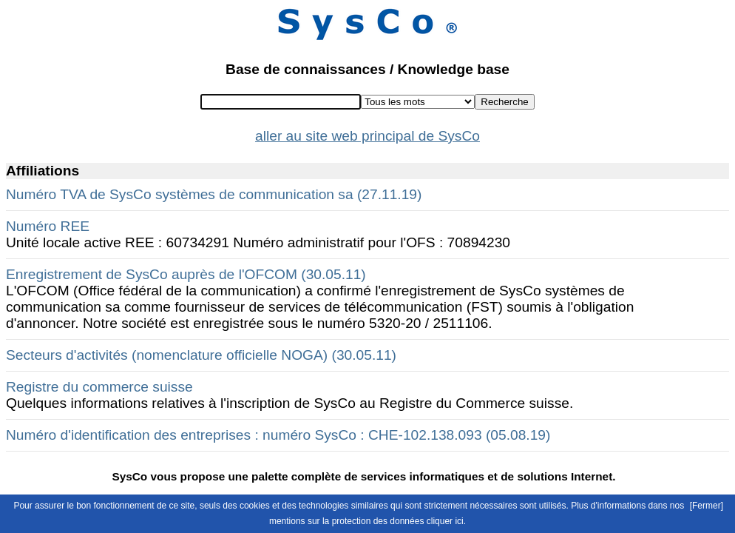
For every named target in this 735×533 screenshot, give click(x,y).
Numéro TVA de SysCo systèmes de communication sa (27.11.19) (213, 194)
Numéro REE (47, 226)
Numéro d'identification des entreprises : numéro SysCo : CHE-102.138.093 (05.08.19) (278, 435)
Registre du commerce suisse (99, 387)
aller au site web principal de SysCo (367, 136)
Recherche (504, 101)
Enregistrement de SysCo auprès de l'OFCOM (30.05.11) (186, 274)
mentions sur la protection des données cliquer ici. (367, 521)
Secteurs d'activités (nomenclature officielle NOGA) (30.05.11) (201, 355)
